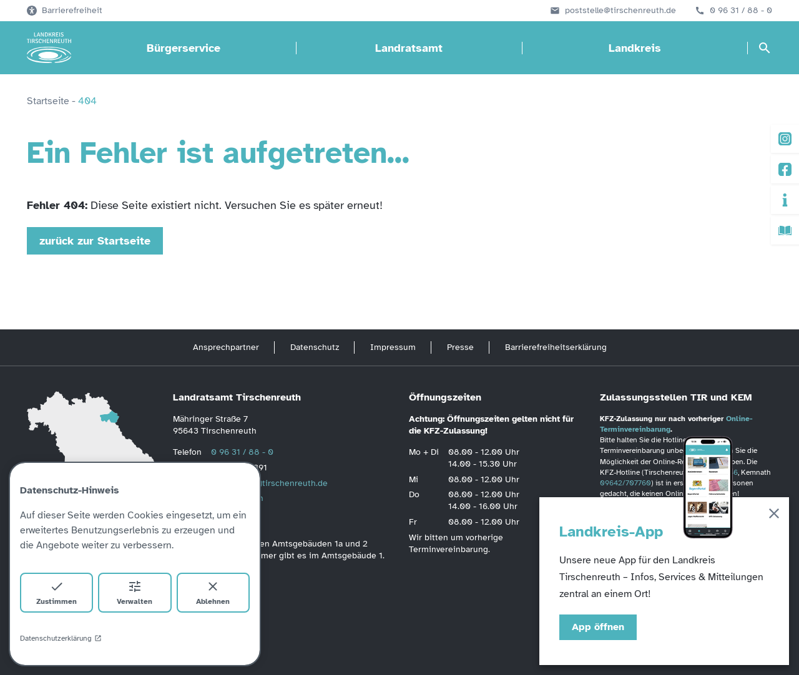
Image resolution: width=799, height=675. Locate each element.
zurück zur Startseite (94, 241)
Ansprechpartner (226, 347)
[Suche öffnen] (765, 48)
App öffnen (598, 627)
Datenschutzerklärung (61, 638)
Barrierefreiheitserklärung (556, 347)
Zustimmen (56, 592)
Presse (460, 347)
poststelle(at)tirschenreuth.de (269, 483)
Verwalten (134, 592)
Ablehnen (213, 592)
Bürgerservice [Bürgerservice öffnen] (183, 48)
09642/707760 (625, 482)
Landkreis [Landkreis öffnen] (635, 48)
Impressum (393, 347)
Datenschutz (314, 347)
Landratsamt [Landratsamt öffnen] (409, 48)
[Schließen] (774, 515)
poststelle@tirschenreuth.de (620, 10)
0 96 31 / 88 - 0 (741, 10)
